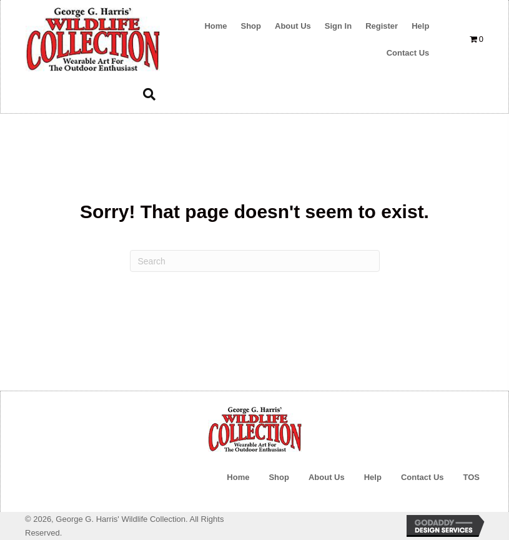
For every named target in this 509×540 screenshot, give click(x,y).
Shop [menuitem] (279, 477)
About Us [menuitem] (327, 477)
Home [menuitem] (238, 477)
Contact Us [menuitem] (422, 477)
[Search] (255, 261)
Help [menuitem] (373, 477)
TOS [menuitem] (471, 477)
